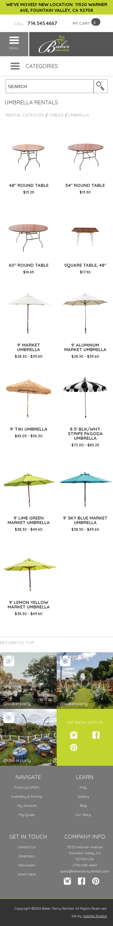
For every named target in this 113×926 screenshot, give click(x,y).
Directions (27, 856)
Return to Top (17, 642)
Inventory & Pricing (26, 796)
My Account (26, 805)
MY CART (81, 23)
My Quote (27, 814)
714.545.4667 (35, 23)
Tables (56, 115)
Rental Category (25, 115)
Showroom (26, 865)
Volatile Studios (95, 916)
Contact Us (27, 847)
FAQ (83, 787)
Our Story (83, 814)
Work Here (27, 874)
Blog (83, 805)
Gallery (83, 796)
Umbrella (78, 115)
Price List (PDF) (26, 787)
